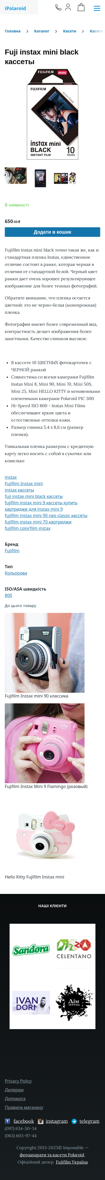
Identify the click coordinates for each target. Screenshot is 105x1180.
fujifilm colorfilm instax (28, 528)
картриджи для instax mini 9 (34, 509)
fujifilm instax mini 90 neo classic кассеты (46, 515)
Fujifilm (12, 551)
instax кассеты (19, 490)
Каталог (41, 31)
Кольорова (16, 573)
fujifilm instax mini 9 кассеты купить (41, 503)
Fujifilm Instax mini (24, 483)
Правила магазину (24, 1107)
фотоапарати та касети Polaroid (52, 1154)
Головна (12, 31)
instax (11, 477)
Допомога (15, 1098)
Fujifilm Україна (72, 1162)
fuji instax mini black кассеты (34, 496)
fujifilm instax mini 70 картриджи (38, 522)
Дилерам (14, 1090)
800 (8, 595)
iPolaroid (15, 8)
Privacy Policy (18, 1081)
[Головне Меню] (97, 8)
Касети (69, 31)
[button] (52, 114)
